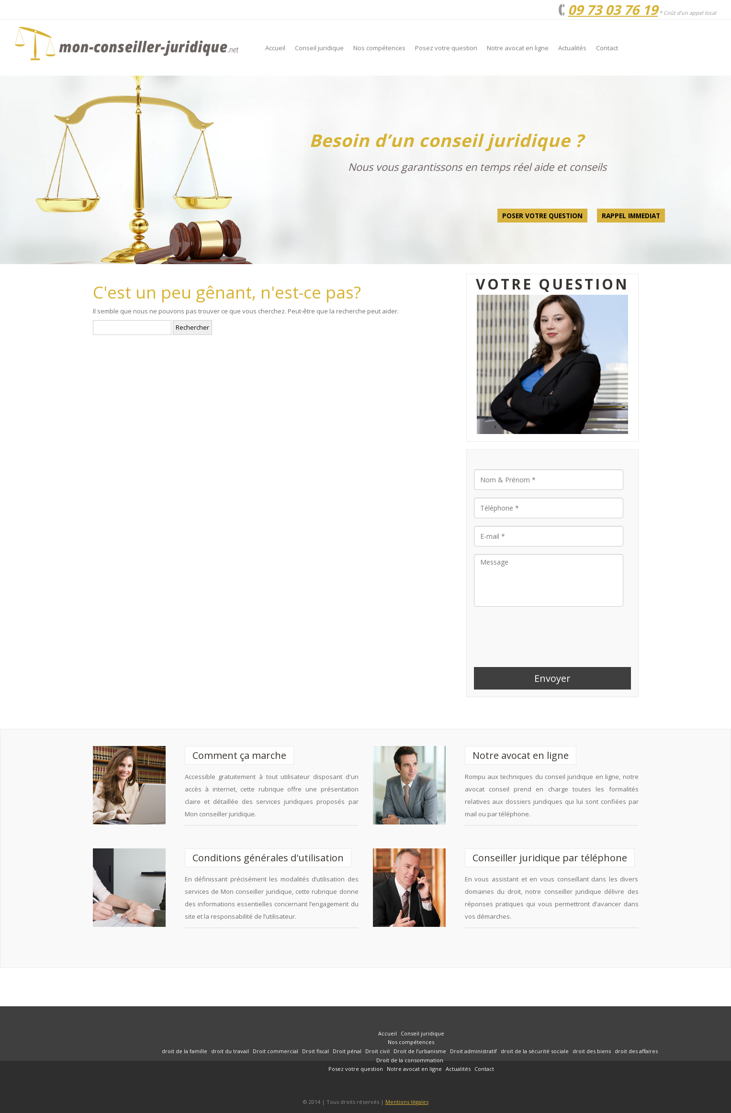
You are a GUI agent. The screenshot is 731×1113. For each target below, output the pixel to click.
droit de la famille (184, 1051)
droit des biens (592, 1051)
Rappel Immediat (631, 215)
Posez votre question (446, 48)
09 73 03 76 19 (613, 9)
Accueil (275, 48)
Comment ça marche (239, 755)
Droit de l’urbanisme (420, 1051)
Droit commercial (275, 1051)
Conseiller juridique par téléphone (549, 857)
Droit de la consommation (409, 1060)
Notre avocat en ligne (518, 48)
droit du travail (230, 1051)
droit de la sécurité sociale (535, 1051)
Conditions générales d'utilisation (268, 857)
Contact (607, 48)
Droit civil (377, 1051)
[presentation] (546, 633)
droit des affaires (636, 1051)
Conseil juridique (319, 48)
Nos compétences (379, 48)
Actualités (572, 48)
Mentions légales (406, 1101)
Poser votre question (542, 215)
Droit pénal (347, 1051)
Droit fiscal (315, 1051)
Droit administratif (473, 1051)
